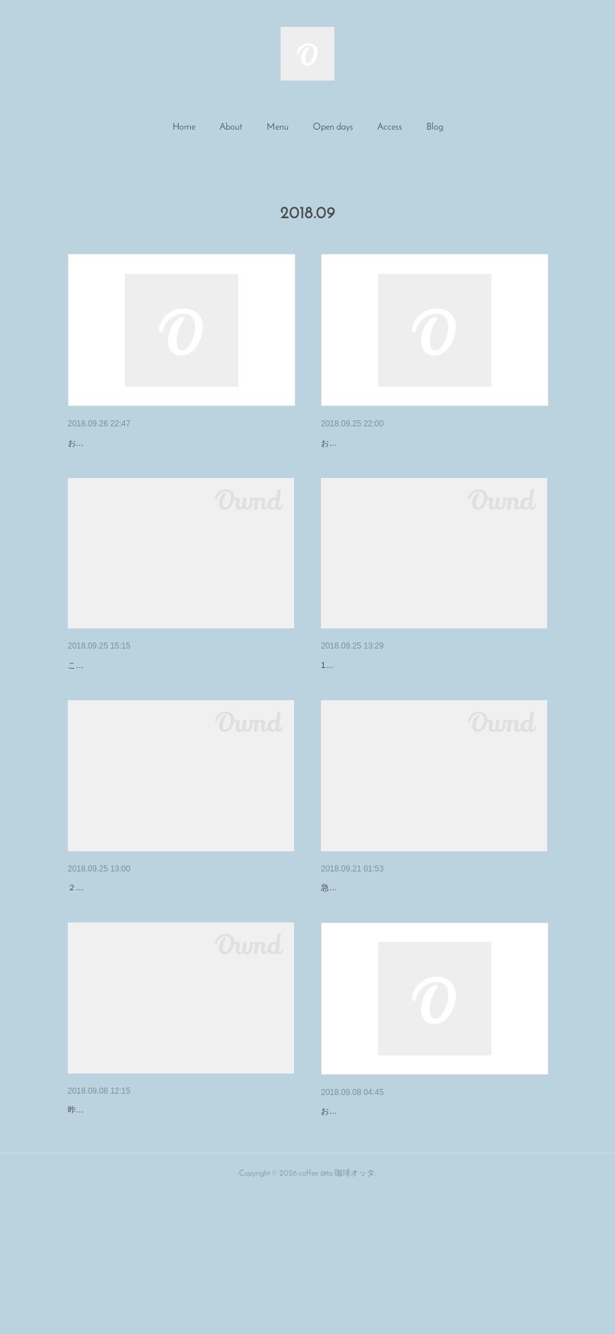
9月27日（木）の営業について (132, 443)
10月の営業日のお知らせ (120, 957)
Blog (434, 127)
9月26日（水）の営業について (385, 443)
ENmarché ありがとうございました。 (148, 1214)
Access (389, 127)
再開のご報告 (349, 1215)
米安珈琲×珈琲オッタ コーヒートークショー (164, 700)
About (231, 127)
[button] (184, 127)
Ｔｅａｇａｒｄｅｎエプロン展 (387, 700)
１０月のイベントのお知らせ (382, 957)
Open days (333, 127)
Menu (278, 127)
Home (184, 127)
